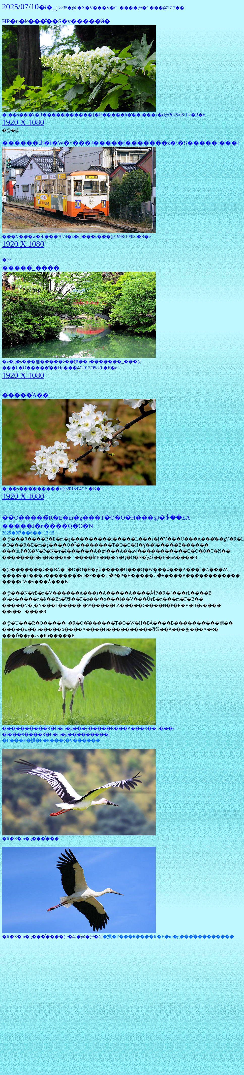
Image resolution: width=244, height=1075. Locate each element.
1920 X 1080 (23, 122)
